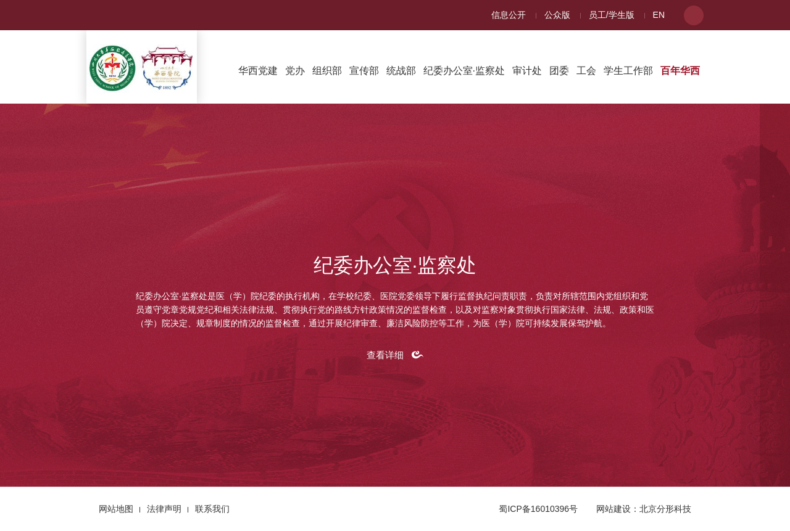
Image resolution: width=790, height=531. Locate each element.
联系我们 (212, 509)
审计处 (527, 70)
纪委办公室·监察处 (464, 70)
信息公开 (508, 15)
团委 (559, 70)
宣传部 (364, 70)
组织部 (327, 70)
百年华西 (680, 70)
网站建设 (613, 509)
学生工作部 (628, 70)
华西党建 (258, 70)
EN (659, 15)
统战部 (401, 70)
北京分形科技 (665, 509)
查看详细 (385, 355)
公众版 (557, 15)
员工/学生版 (611, 15)
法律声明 (164, 509)
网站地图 (116, 509)
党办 (295, 70)
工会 (586, 70)
